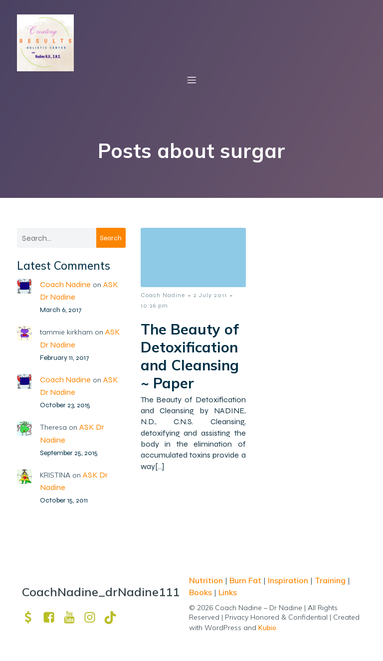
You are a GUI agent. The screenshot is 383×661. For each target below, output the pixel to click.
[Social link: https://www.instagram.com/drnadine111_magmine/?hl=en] (93, 618)
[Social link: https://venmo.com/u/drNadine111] (32, 618)
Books (200, 593)
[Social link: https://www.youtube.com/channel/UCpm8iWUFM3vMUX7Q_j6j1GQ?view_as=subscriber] (73, 618)
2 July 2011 (210, 295)
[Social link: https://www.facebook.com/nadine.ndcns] (52, 618)
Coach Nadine (65, 285)
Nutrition (207, 581)
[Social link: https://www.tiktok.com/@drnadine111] (114, 618)
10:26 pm (154, 306)
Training (330, 581)
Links (227, 593)
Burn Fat (246, 581)
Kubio (267, 628)
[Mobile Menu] (191, 80)
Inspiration (288, 581)
